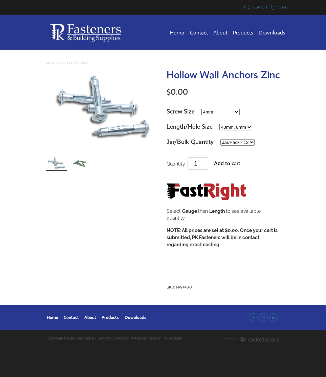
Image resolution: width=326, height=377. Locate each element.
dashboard (85, 338)
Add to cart (227, 163)
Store (51, 63)
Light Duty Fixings (74, 63)
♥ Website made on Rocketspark (156, 338)
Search (255, 7)
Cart (279, 7)
